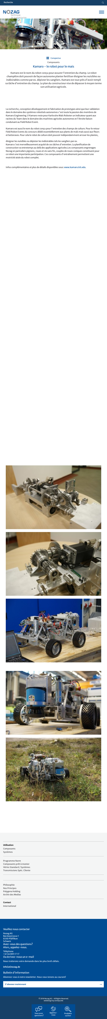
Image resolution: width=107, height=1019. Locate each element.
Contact (7, 902)
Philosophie (9, 885)
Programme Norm (12, 861)
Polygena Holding (11, 891)
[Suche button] (103, 2)
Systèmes (8, 852)
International (9, 906)
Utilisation (8, 845)
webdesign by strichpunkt (53, 1001)
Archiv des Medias (12, 894)
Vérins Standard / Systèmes (16, 867)
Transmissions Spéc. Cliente (16, 870)
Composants (9, 848)
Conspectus (56, 58)
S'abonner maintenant (15, 984)
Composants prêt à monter (16, 864)
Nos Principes (9, 888)
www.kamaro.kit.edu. (75, 167)
